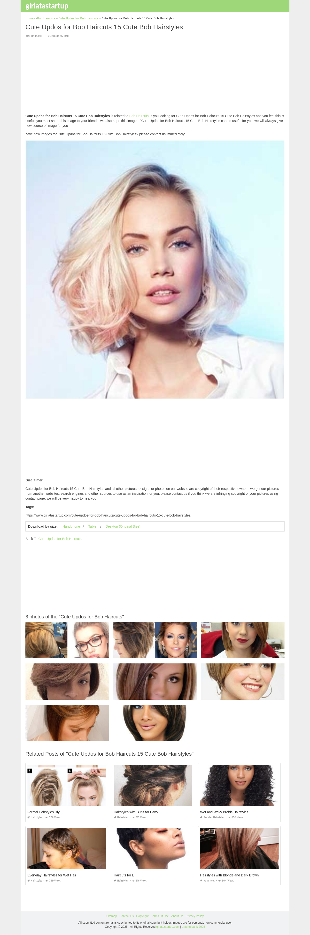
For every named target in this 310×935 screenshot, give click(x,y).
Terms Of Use (160, 916)
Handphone (71, 526)
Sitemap (111, 916)
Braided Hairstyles (212, 817)
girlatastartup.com (167, 926)
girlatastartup (46, 5)
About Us (177, 916)
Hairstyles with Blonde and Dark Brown (229, 875)
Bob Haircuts (33, 36)
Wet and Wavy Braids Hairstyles (224, 812)
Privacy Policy (195, 916)
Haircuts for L (124, 875)
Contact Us (126, 916)
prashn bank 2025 (193, 926)
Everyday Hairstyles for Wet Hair (51, 875)
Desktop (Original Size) (123, 526)
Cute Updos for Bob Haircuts (59, 539)
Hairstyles (34, 817)
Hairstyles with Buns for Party (136, 812)
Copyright (142, 916)
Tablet (92, 526)
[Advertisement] (155, 76)
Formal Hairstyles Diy (43, 812)
